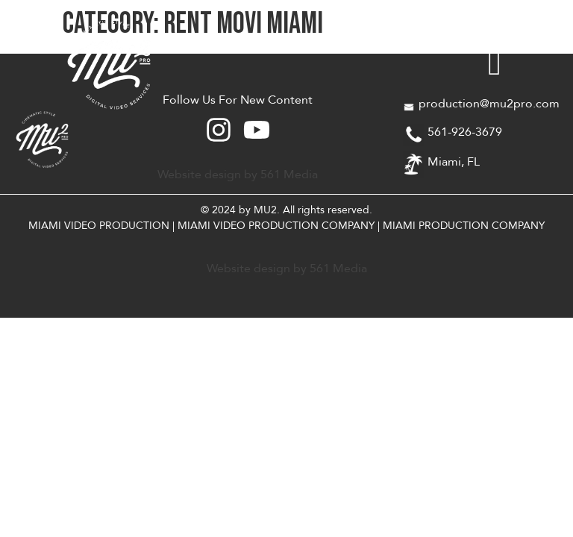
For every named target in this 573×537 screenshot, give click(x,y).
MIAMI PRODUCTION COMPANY (464, 226)
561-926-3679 (465, 132)
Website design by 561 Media (237, 174)
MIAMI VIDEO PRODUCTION (98, 226)
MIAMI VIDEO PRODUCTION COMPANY (276, 226)
